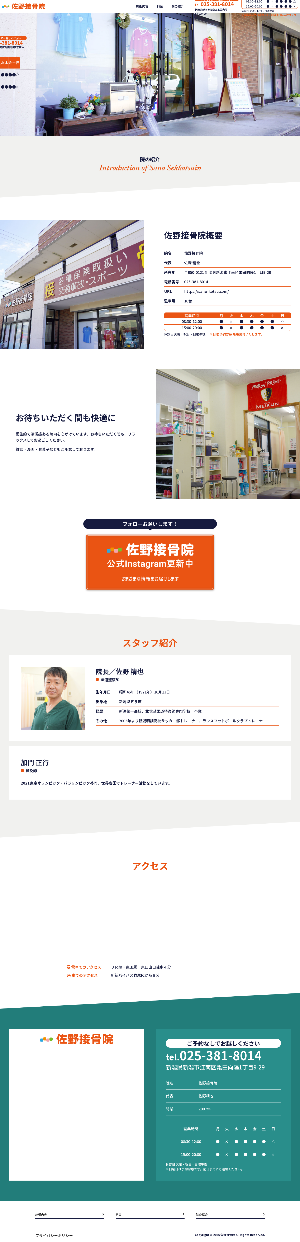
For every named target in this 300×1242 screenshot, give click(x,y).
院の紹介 (174, 18)
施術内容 (138, 18)
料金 (156, 18)
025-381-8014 (210, 16)
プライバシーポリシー (54, 1237)
